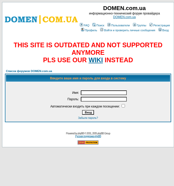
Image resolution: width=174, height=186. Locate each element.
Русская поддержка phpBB (88, 136)
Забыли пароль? (88, 118)
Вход (164, 30)
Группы (139, 25)
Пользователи (118, 25)
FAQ (84, 25)
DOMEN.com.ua (124, 17)
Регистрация (159, 25)
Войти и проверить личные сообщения (127, 30)
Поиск (98, 25)
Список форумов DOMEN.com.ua (29, 71)
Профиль (89, 30)
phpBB (80, 133)
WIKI (96, 60)
